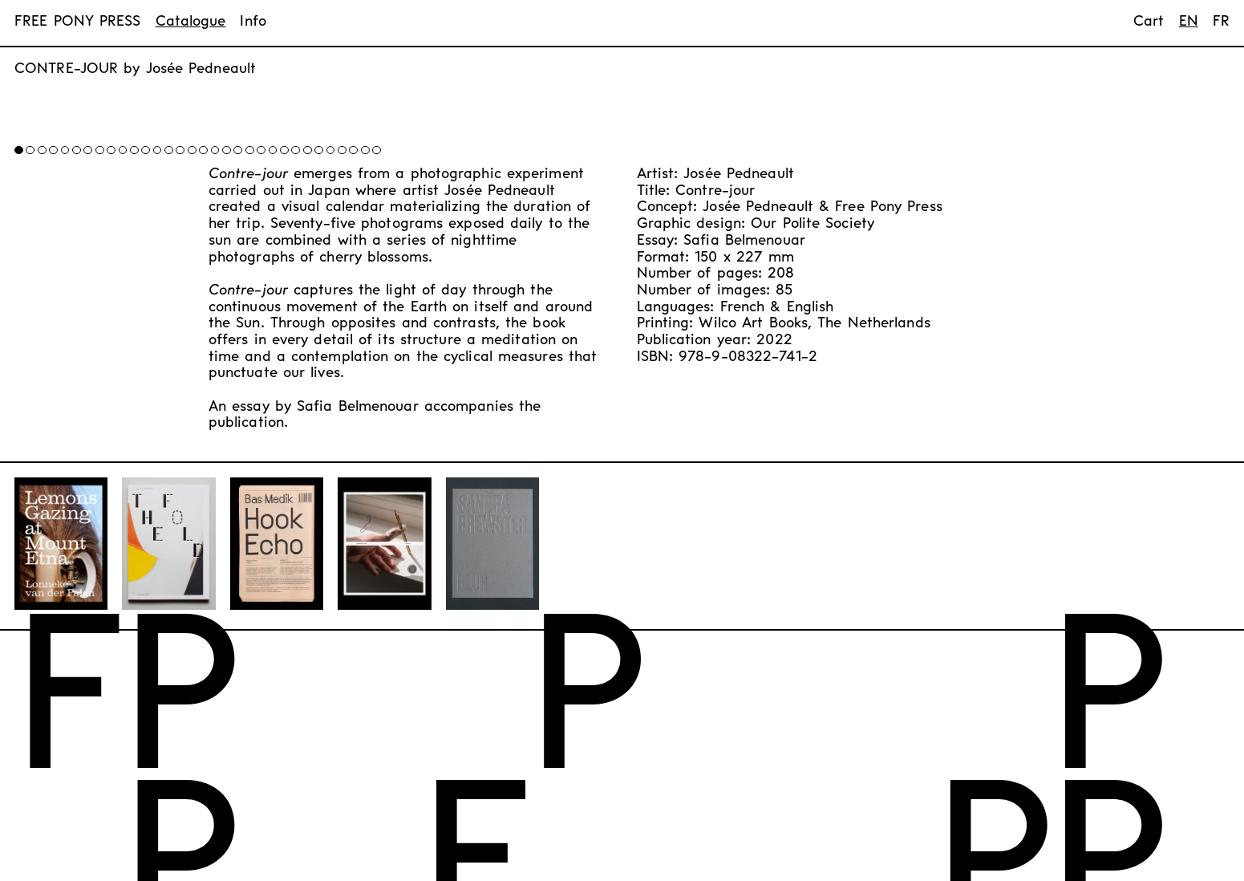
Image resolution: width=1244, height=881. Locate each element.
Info (252, 22)
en (1188, 22)
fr (1221, 22)
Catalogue (191, 22)
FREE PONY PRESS (77, 22)
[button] (280, 141)
